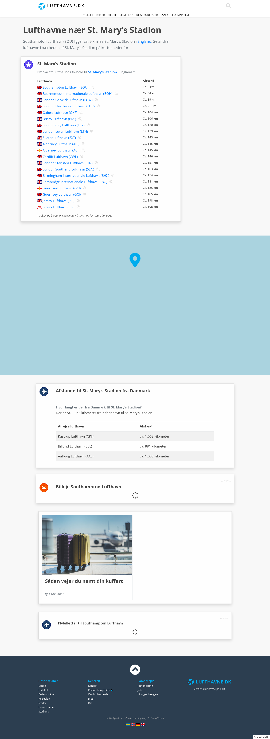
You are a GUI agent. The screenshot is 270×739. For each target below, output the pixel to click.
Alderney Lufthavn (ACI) (61, 144)
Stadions (43, 711)
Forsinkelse (181, 15)
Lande (165, 15)
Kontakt (92, 685)
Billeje (112, 15)
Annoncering (145, 685)
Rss (90, 703)
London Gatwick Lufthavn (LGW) (68, 100)
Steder (42, 703)
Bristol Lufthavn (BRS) (59, 119)
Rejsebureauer (147, 15)
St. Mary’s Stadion (102, 72)
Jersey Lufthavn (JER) (59, 201)
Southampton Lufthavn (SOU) (65, 87)
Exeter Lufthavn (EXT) (59, 137)
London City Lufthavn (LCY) (64, 125)
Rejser (100, 15)
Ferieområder (46, 694)
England (144, 41)
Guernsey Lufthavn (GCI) (62, 188)
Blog (90, 698)
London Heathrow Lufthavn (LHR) (69, 106)
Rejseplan (126, 15)
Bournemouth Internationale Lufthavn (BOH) (77, 93)
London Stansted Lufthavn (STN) (68, 163)
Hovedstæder (46, 707)
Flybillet (86, 15)
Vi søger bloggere (148, 694)
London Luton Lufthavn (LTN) (65, 131)
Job (140, 690)
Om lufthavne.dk (98, 694)
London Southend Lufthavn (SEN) (68, 169)
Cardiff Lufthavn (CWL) (60, 156)
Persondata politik (99, 690)
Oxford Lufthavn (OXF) (60, 112)
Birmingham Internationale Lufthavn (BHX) (76, 175)
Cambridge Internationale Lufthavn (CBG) (75, 182)
